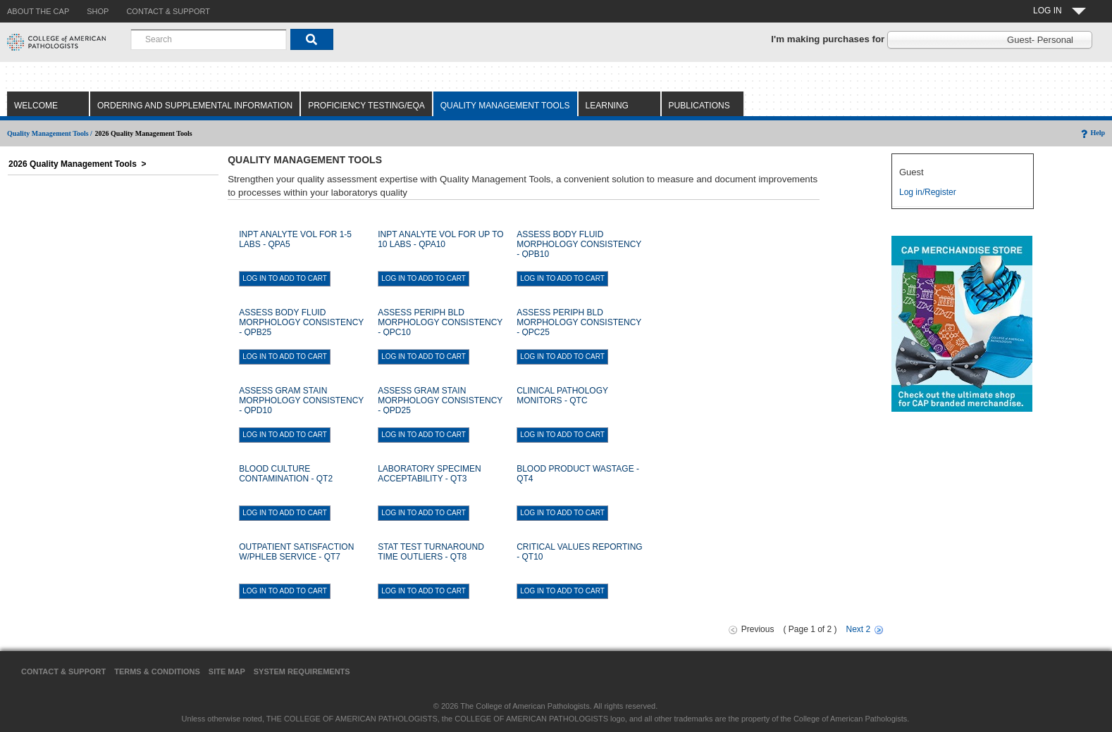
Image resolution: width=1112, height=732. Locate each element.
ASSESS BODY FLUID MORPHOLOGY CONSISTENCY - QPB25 (301, 322)
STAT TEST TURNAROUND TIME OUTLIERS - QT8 (431, 552)
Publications (699, 106)
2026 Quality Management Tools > (77, 164)
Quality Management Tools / (49, 133)
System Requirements (302, 671)
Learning (607, 106)
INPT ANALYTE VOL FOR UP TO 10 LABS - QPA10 (441, 239)
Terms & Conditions (157, 671)
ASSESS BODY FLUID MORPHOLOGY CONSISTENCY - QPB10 (579, 244)
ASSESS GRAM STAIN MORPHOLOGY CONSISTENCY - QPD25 (440, 400)
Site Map (227, 671)
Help (1092, 133)
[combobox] (208, 39)
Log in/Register (927, 192)
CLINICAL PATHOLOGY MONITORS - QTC (562, 395)
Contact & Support (63, 671)
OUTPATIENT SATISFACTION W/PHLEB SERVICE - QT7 (296, 552)
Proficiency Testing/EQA (366, 106)
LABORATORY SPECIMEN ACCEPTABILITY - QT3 (429, 474)
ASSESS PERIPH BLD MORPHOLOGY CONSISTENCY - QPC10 (440, 322)
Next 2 (858, 629)
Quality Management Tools (505, 106)
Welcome (36, 106)
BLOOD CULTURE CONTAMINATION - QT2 (286, 474)
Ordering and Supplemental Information (194, 106)
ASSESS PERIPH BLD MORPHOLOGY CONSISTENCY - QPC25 (579, 322)
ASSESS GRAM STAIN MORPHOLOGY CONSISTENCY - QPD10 (301, 400)
